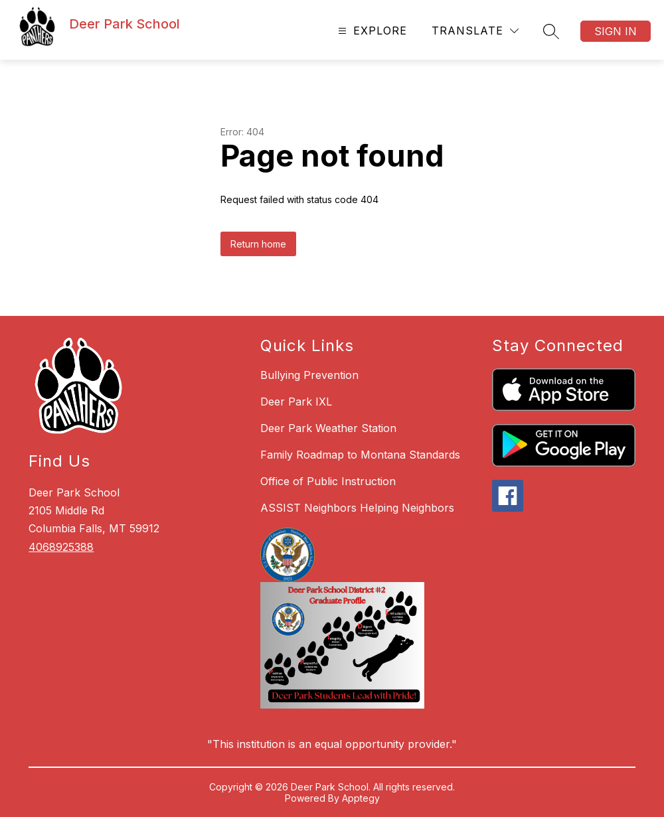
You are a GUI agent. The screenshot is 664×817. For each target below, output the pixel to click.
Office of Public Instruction (328, 481)
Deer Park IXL (296, 401)
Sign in (615, 31)
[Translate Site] (475, 31)
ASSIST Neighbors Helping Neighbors (357, 507)
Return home (258, 244)
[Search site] (551, 31)
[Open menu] (371, 31)
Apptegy (361, 798)
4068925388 (61, 547)
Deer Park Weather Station (328, 428)
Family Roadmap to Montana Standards (360, 454)
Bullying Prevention (309, 375)
